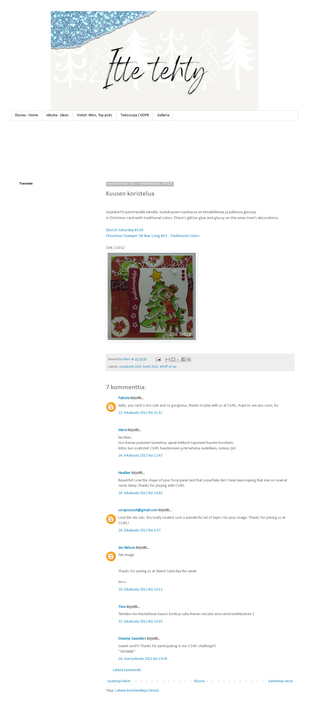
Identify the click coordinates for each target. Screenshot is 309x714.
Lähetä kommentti (127, 670)
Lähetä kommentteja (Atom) (137, 691)
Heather (124, 473)
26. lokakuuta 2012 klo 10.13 (140, 589)
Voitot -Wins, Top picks (94, 115)
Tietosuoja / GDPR (135, 115)
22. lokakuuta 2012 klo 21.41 (140, 413)
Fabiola (124, 398)
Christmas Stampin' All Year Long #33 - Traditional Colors (152, 236)
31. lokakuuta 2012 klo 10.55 (140, 622)
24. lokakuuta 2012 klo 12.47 (140, 456)
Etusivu (199, 681)
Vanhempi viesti (280, 681)
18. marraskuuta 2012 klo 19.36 (142, 659)
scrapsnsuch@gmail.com (138, 510)
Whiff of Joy (168, 366)
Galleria (163, 115)
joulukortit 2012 (130, 366)
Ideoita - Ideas (57, 115)
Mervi (122, 430)
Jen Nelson (126, 548)
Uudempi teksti (118, 681)
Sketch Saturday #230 (124, 230)
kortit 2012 (150, 366)
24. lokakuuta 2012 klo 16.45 (140, 493)
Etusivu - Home (26, 115)
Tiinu (122, 607)
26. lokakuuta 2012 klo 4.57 (139, 530)
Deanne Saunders (132, 639)
